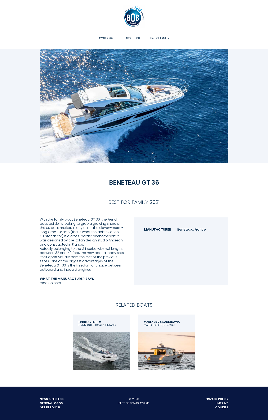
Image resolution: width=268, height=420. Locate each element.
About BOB (133, 38)
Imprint (222, 403)
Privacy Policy (216, 399)
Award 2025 (107, 38)
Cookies (221, 407)
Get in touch (50, 407)
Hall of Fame (158, 38)
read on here (50, 282)
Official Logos (51, 403)
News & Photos (52, 399)
